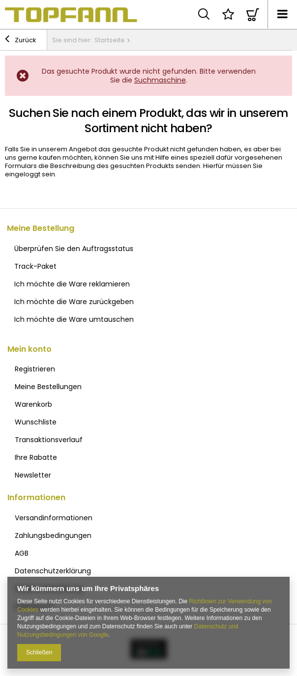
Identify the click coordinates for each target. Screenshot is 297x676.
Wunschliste (36, 422)
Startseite (109, 40)
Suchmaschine (160, 80)
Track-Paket (35, 266)
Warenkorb (33, 404)
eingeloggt (23, 174)
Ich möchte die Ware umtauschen (74, 319)
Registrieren (35, 369)
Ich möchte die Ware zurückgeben (74, 302)
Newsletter (33, 475)
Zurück (20, 40)
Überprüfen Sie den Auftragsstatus (73, 249)
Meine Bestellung (40, 229)
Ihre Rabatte (36, 457)
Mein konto (29, 349)
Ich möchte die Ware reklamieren (72, 284)
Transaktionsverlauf (49, 440)
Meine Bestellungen (48, 387)
